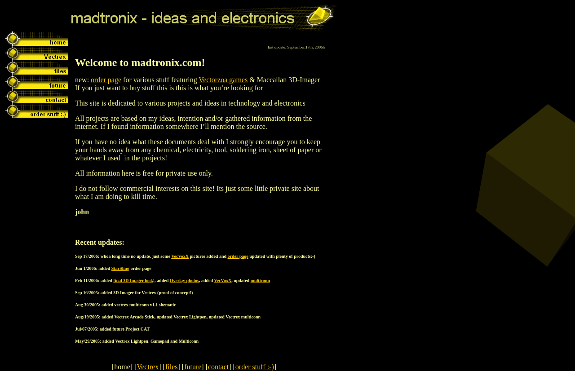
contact (218, 367)
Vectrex (148, 367)
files (171, 367)
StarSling (120, 268)
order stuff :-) (254, 367)
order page (106, 80)
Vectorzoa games (223, 80)
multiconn (260, 280)
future (192, 367)
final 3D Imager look (133, 280)
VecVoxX (180, 256)
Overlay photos (184, 280)
